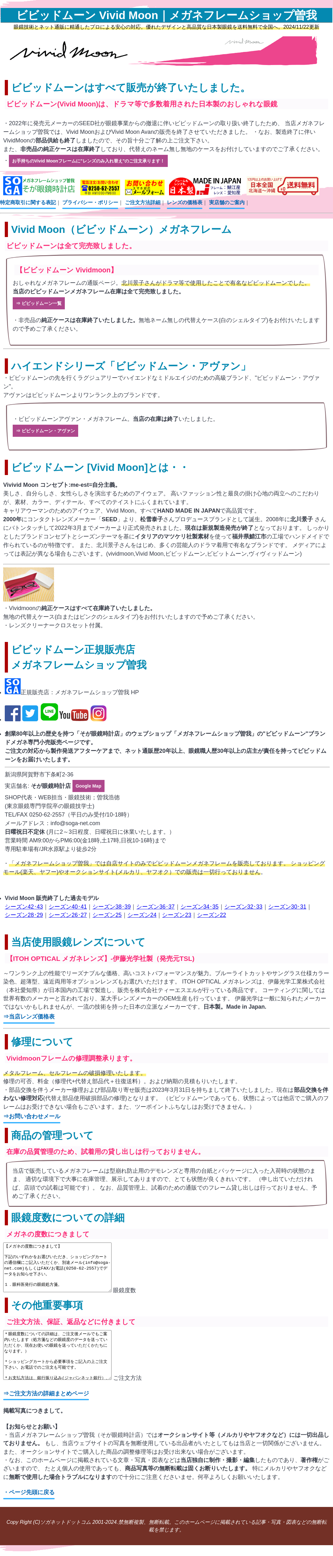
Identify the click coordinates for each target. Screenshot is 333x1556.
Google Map (89, 778)
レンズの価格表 (184, 200)
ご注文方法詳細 (142, 200)
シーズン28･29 (24, 907)
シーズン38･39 (111, 898)
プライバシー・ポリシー (90, 200)
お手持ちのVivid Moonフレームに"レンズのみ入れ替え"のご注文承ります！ (88, 159)
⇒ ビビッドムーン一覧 (39, 299)
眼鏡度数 (76, 1292)
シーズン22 (211, 907)
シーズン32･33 (243, 898)
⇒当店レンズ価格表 (29, 1008)
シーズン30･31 (287, 898)
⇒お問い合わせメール (31, 1108)
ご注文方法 (78, 1389)
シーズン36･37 (155, 898)
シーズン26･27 (68, 907)
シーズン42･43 (24, 898)
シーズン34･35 (199, 898)
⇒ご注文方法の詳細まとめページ (46, 1404)
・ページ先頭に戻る (29, 1503)
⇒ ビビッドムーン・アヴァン (45, 425)
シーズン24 (142, 907)
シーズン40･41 (68, 898)
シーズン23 (176, 907)
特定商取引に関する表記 (28, 200)
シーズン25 (107, 907)
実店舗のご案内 (227, 200)
